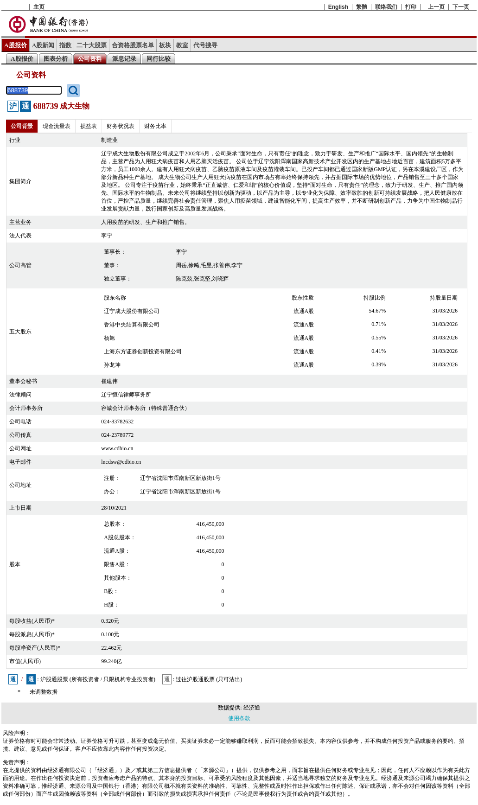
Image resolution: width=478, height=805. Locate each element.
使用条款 (239, 718)
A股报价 (15, 45)
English (338, 7)
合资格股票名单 (133, 45)
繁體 (361, 7)
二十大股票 (91, 45)
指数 (65, 45)
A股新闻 (43, 45)
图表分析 (56, 58)
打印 (410, 7)
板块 (165, 45)
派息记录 (124, 58)
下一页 (461, 7)
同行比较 (159, 58)
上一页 (436, 7)
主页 (39, 7)
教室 (182, 45)
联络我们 (386, 7)
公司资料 (90, 58)
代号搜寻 (205, 45)
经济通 (251, 707)
